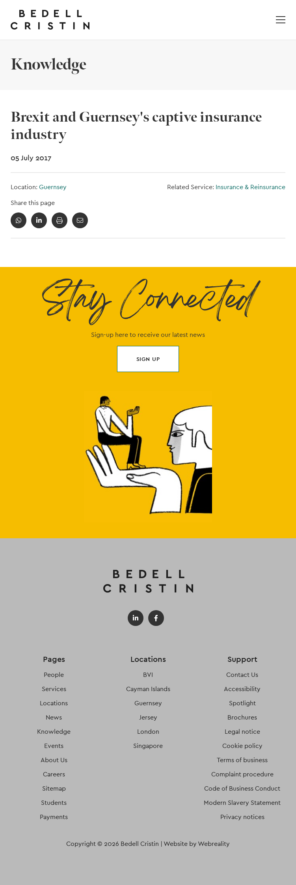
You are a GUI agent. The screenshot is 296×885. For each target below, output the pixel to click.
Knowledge (54, 731)
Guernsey (53, 187)
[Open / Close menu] (280, 19)
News (54, 717)
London (148, 731)
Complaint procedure (242, 774)
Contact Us (242, 675)
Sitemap (54, 788)
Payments (54, 817)
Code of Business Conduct (242, 788)
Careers (54, 774)
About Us (54, 760)
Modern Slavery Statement (242, 803)
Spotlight (242, 703)
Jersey (148, 717)
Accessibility (242, 689)
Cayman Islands (148, 689)
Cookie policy (242, 746)
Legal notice (242, 731)
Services (54, 689)
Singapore (148, 746)
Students (54, 803)
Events (53, 746)
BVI (148, 675)
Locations (54, 703)
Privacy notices (242, 817)
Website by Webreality (197, 844)
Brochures (242, 717)
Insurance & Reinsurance (250, 187)
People (54, 675)
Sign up (148, 359)
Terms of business (242, 760)
